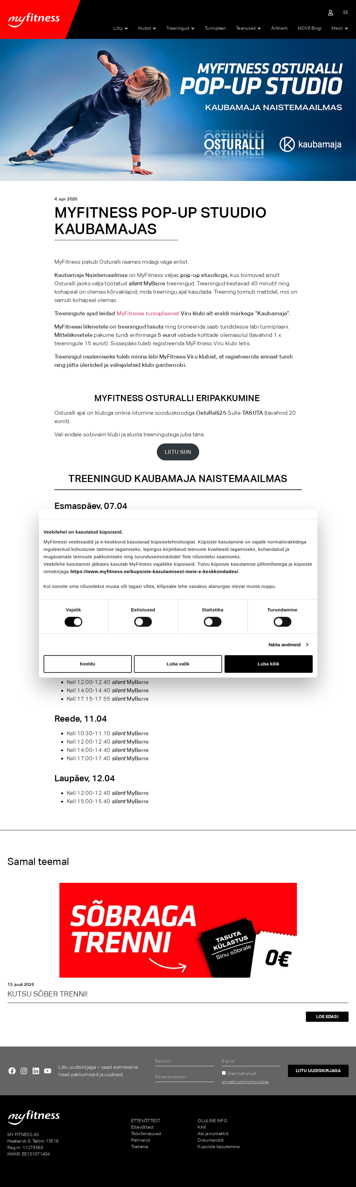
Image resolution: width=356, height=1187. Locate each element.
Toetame (139, 1146)
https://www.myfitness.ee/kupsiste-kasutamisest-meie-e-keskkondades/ (154, 571)
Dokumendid (210, 1140)
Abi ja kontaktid (213, 1133)
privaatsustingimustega (245, 1081)
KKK (202, 1127)
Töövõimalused (146, 1133)
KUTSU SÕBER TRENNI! (47, 994)
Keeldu (87, 663)
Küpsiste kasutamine (218, 1146)
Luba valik (178, 663)
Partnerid (140, 1140)
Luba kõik (268, 663)
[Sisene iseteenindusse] (330, 12)
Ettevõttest (142, 1127)
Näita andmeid (284, 644)
